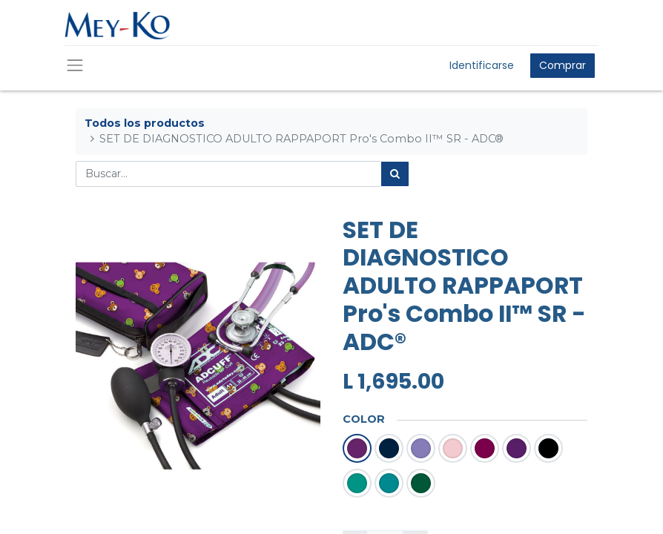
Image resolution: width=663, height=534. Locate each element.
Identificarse (481, 65)
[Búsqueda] (394, 174)
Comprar (562, 65)
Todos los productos (145, 123)
